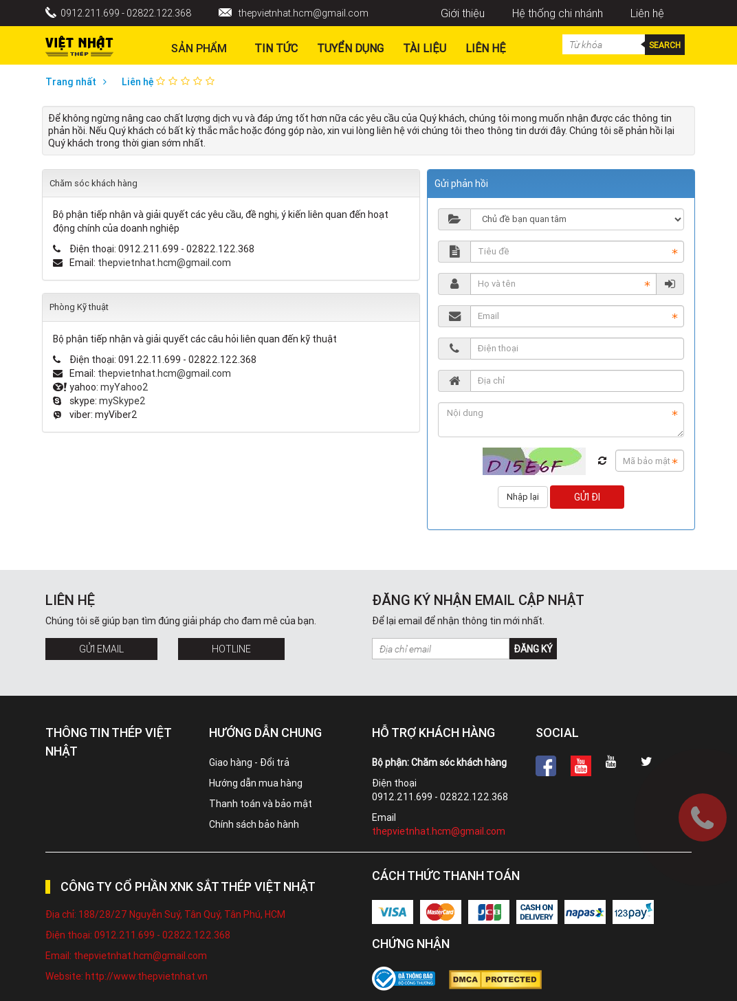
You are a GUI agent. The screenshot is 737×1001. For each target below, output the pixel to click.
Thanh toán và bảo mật (260, 804)
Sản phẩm (199, 48)
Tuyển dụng (350, 48)
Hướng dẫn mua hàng (255, 783)
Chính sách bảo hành (254, 824)
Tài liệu (424, 48)
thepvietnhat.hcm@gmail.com (303, 13)
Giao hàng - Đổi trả (249, 762)
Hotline (231, 649)
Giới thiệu (463, 13)
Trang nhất (79, 82)
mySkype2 (122, 401)
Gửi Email (101, 649)
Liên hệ (647, 13)
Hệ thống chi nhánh (557, 13)
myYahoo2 (124, 387)
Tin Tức (276, 48)
